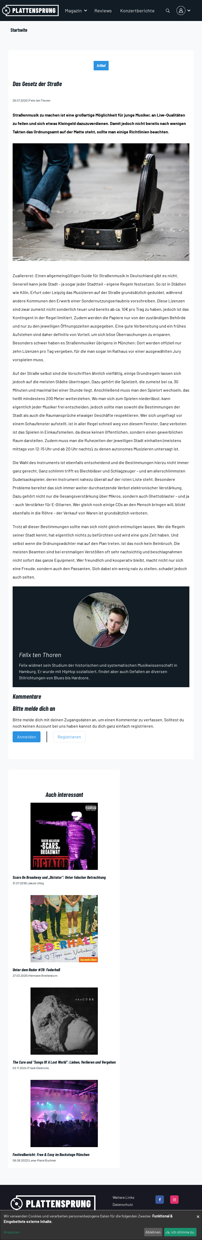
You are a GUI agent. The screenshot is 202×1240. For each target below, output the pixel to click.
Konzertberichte (137, 10)
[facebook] (159, 1199)
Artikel (101, 65)
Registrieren (69, 736)
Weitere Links (123, 1197)
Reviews (103, 10)
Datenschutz (123, 1204)
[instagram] (174, 1199)
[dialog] (101, 1225)
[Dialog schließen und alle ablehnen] (198, 1214)
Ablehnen (153, 1232)
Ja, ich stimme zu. (180, 1232)
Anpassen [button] (12, 1232)
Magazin (73, 10)
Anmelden (26, 736)
